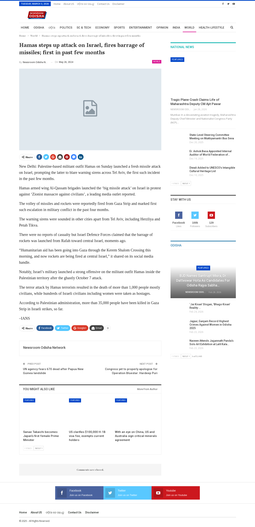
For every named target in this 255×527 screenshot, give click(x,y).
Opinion (162, 27)
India (176, 27)
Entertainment (140, 27)
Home (57, 4)
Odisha (39, 27)
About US (68, 4)
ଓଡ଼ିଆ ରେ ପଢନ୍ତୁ (85, 4)
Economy (102, 27)
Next (38, 448)
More (203, 27)
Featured (29, 400)
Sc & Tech (84, 27)
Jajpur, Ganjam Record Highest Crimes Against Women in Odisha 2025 (210, 325)
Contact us (103, 4)
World (189, 27)
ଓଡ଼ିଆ (51, 27)
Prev (28, 448)
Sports (119, 27)
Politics (66, 27)
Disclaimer (118, 4)
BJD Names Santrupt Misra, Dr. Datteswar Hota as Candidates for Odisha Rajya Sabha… (203, 280)
